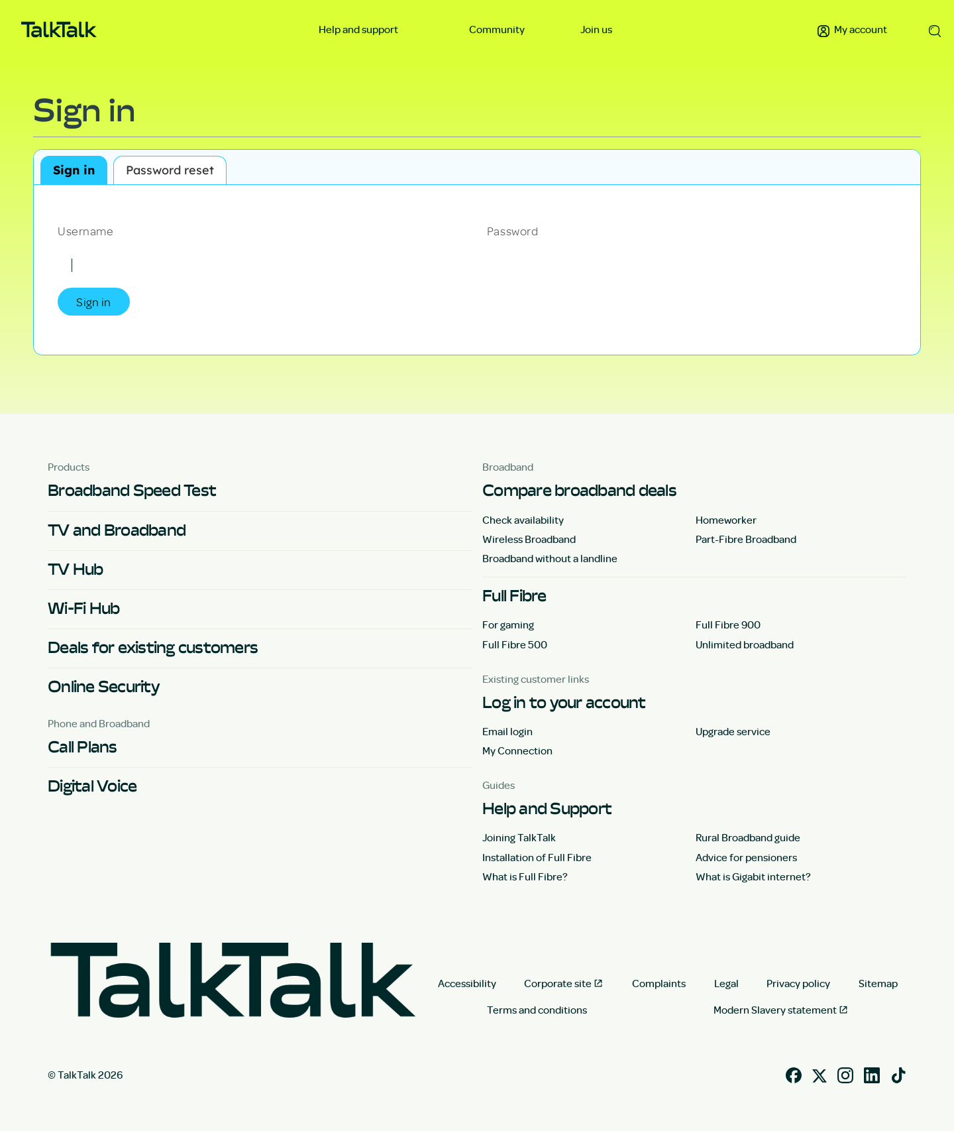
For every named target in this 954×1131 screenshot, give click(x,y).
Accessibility (467, 983)
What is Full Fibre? (525, 876)
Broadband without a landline (549, 558)
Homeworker (726, 519)
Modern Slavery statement (775, 1009)
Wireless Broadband (529, 539)
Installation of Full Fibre (537, 857)
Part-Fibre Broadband (746, 539)
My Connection (517, 750)
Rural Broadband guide (748, 837)
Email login (507, 731)
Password (512, 230)
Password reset (170, 170)
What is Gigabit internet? (753, 876)
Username (85, 230)
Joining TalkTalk (519, 837)
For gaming (508, 624)
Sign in (74, 170)
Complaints (659, 983)
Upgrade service (733, 731)
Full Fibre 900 (728, 624)
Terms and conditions (537, 1009)
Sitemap (878, 983)
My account (852, 29)
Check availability (523, 519)
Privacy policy (798, 983)
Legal (726, 983)
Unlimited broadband (745, 644)
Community (497, 29)
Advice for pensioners (746, 857)
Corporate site (558, 983)
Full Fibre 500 (514, 644)
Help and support (359, 29)
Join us (596, 29)
